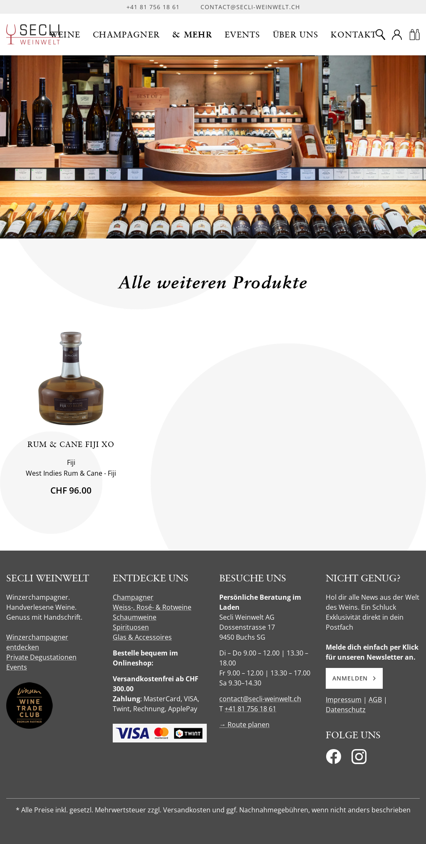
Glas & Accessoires (142, 637)
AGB (375, 699)
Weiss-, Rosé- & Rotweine (152, 607)
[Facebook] (333, 759)
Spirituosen (131, 627)
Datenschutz (346, 709)
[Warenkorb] (414, 34)
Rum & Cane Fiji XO (71, 444)
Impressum (344, 699)
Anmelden (354, 678)
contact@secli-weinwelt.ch (250, 7)
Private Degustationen (41, 657)
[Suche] (380, 34)
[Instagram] (359, 759)
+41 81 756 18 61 (153, 7)
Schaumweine (134, 617)
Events (16, 667)
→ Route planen (244, 724)
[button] (65, 34)
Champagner (133, 597)
